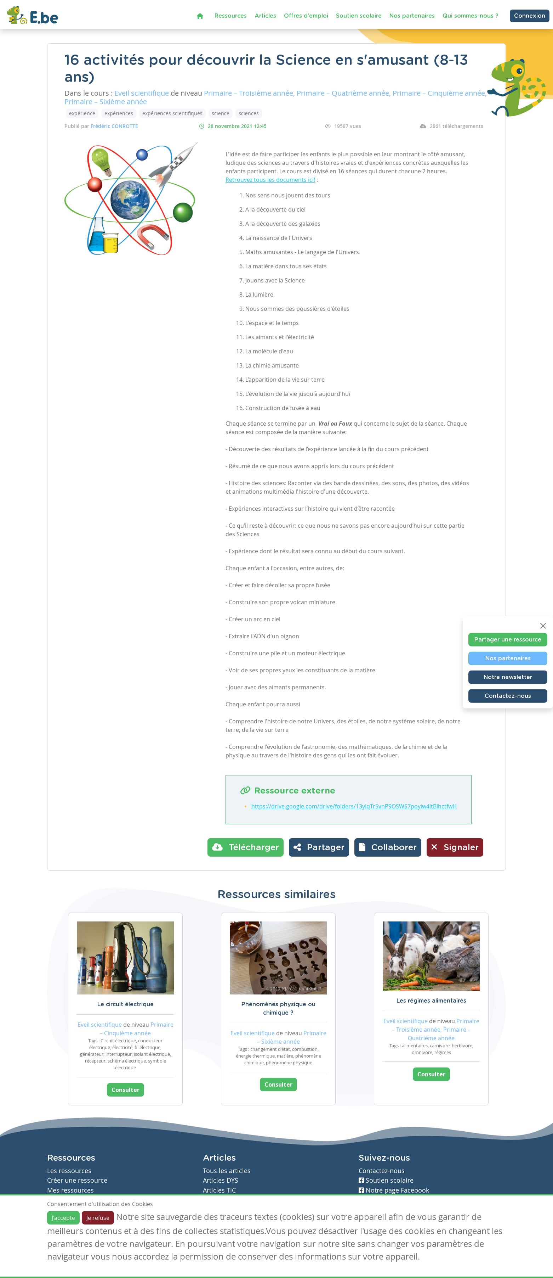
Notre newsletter (508, 677)
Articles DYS (220, 1180)
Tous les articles (227, 1171)
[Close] (543, 626)
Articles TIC (219, 1190)
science (220, 113)
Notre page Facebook (394, 1190)
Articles (265, 16)
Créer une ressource (77, 1180)
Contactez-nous (508, 696)
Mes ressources (70, 1190)
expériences (118, 113)
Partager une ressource (507, 640)
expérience (82, 113)
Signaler (455, 847)
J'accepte (63, 1218)
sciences (249, 113)
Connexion (529, 16)
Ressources (231, 16)
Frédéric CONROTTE (114, 126)
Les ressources (69, 1171)
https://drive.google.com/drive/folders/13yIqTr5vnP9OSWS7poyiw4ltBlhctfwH (354, 806)
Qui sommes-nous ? (470, 16)
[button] (387, 847)
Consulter (125, 1090)
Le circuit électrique (125, 1004)
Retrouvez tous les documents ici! (270, 180)
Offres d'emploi (306, 16)
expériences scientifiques (172, 113)
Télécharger (245, 847)
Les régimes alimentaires (431, 1001)
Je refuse (97, 1218)
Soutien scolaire (359, 16)
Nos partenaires (412, 16)
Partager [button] (318, 847)
